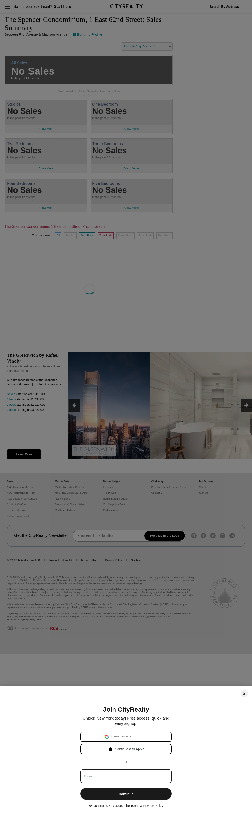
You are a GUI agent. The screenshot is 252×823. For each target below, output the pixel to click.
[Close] (244, 693)
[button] (118, 736)
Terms (135, 805)
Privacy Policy (153, 805)
